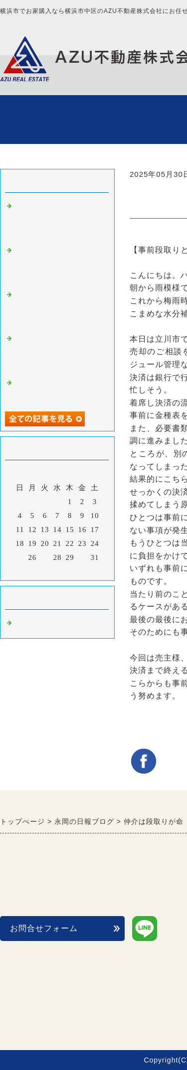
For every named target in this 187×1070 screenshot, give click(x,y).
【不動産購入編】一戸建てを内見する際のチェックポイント (59, 352)
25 (20, 557)
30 (82, 557)
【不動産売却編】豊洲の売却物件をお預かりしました (59, 219)
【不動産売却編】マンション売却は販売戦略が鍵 (59, 264)
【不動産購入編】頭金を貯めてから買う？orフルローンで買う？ (59, 308)
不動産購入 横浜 (47, 623)
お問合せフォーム (44, 928)
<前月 (36, 570)
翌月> (78, 570)
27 (45, 557)
